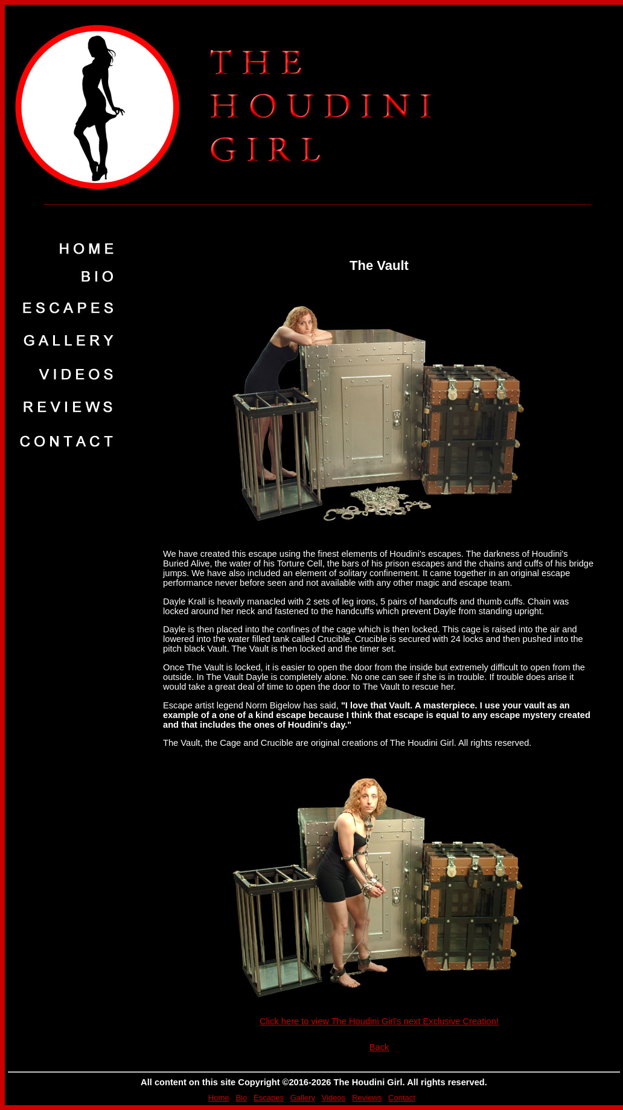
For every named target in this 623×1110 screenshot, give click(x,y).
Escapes (269, 1097)
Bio (241, 1097)
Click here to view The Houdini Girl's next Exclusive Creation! (379, 1021)
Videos (334, 1097)
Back (379, 1047)
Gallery (302, 1097)
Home (218, 1097)
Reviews (367, 1097)
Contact (401, 1097)
